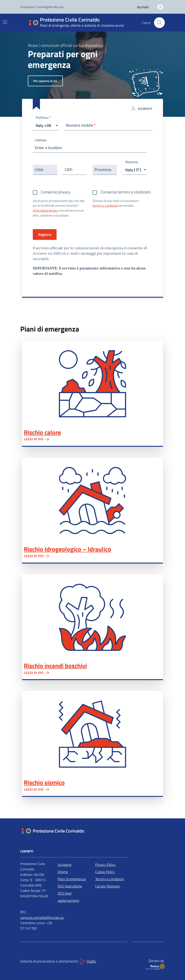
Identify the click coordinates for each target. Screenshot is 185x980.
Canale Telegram (107, 886)
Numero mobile (81, 125)
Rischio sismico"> (92, 734)
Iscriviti (143, 7)
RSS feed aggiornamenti (68, 897)
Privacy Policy (105, 864)
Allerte (63, 871)
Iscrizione (64, 864)
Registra (44, 234)
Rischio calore (42, 432)
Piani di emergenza (72, 879)
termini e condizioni (105, 205)
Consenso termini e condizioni (126, 192)
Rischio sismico (44, 782)
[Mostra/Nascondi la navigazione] (5, 22)
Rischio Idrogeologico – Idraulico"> (92, 500)
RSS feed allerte (70, 886)
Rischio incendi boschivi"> (92, 617)
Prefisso (43, 117)
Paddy (87, 961)
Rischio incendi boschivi (55, 665)
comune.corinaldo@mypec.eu (42, 917)
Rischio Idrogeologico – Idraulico (67, 549)
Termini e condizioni (109, 879)
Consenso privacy (55, 192)
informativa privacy (45, 210)
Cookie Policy (105, 871)
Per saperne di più (45, 80)
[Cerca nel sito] (159, 22)
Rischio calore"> (92, 384)
